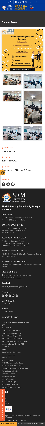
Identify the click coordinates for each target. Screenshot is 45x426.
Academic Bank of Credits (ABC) (13, 344)
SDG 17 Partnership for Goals (12, 363)
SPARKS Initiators (8, 360)
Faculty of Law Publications (11, 387)
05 (27, 275)
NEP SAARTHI (6, 328)
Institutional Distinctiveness (12, 333)
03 (21, 275)
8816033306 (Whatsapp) (11, 278)
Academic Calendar (9, 355)
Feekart (4, 349)
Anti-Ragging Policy (8, 376)
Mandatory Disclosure (10, 384)
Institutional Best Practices (11, 330)
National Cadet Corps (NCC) (11, 336)
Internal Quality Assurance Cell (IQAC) (15, 322)
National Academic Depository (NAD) (15, 341)
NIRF (3, 325)
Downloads (6, 357)
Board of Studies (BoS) (10, 382)
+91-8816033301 (10, 275)
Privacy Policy (6, 420)
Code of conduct (8, 379)
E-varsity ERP (6, 404)
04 (24, 275)
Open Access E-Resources (11, 352)
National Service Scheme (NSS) (13, 338)
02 (18, 275)
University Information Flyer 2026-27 (15, 287)
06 (30, 275)
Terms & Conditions (19, 420)
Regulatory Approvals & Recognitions (15, 368)
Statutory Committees (9, 374)
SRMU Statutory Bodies (10, 371)
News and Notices (8, 424)
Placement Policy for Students (12, 365)
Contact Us (5, 347)
